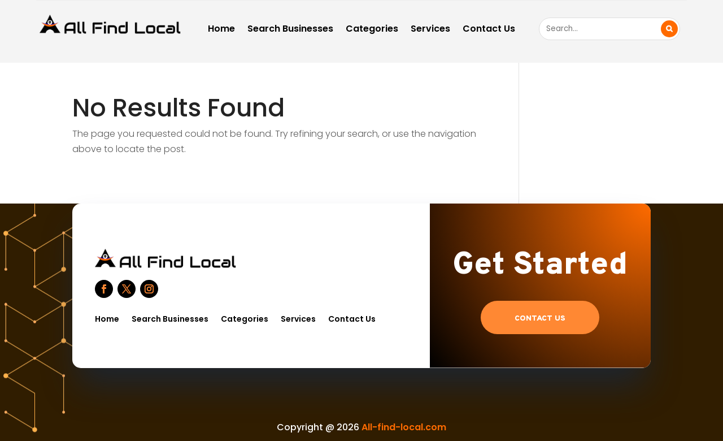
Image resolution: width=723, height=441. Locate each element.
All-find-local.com (404, 427)
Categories (372, 30)
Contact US (540, 318)
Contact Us (489, 30)
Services (430, 30)
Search (669, 28)
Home (221, 30)
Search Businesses (290, 30)
